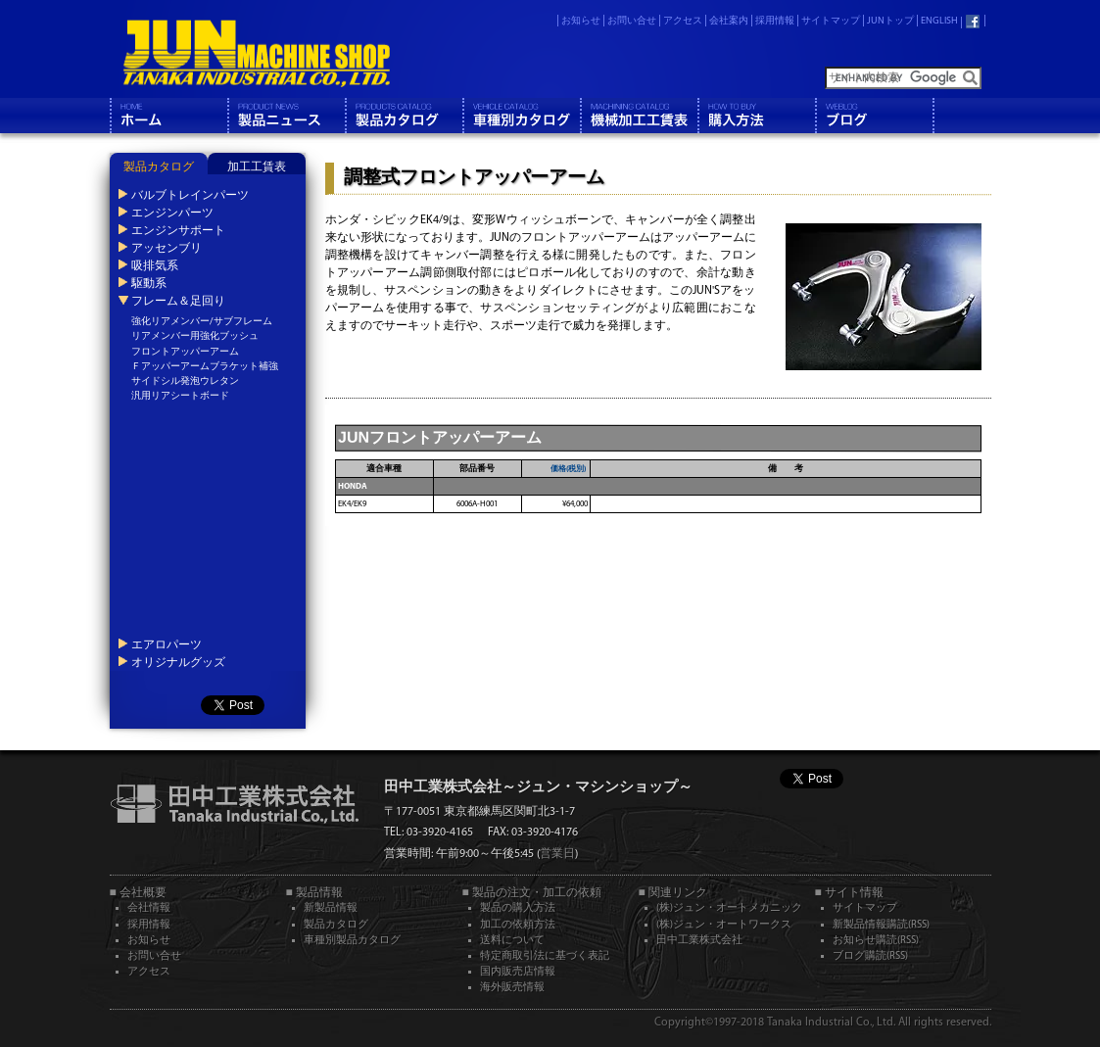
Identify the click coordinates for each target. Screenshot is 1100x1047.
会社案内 (728, 21)
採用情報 (774, 21)
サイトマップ (830, 21)
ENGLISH (939, 21)
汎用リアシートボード (180, 396)
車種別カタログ (521, 115)
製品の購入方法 (517, 908)
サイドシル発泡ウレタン (185, 381)
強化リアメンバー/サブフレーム (201, 321)
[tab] (159, 163)
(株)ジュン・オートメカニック (729, 908)
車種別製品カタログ (352, 940)
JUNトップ (890, 21)
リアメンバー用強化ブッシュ (195, 336)
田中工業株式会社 (699, 940)
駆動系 (148, 283)
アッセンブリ (165, 248)
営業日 (557, 854)
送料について (512, 940)
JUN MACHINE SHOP (256, 54)
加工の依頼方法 (517, 925)
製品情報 (286, 115)
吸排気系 (153, 265)
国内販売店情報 (517, 972)
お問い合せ (631, 21)
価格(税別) (568, 469)
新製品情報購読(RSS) (881, 925)
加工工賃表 (256, 167)
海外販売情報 (512, 987)
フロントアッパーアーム (185, 352)
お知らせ (580, 21)
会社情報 (148, 908)
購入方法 (756, 115)
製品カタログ (403, 115)
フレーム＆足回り (177, 301)
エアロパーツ (165, 644)
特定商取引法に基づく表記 (544, 956)
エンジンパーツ (171, 212)
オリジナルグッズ (177, 662)
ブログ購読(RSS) (870, 956)
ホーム (168, 115)
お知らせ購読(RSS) (876, 940)
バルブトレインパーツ (189, 195)
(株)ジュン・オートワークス (723, 925)
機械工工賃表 (638, 115)
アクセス (682, 21)
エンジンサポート (177, 230)
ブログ (874, 115)
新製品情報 (331, 908)
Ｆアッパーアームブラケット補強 (204, 366)
